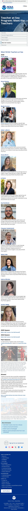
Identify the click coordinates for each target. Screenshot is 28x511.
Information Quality (19, 503)
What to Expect (5, 40)
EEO (10, 503)
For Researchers (4, 473)
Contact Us (3, 478)
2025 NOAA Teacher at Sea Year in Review (12, 425)
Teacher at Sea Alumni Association (10, 379)
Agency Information (5, 454)
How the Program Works (7, 35)
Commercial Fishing (6, 468)
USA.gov (22, 504)
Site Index (4, 461)
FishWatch (4, 459)
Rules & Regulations (6, 464)
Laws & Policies (5, 458)
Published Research (6, 475)
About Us (4, 456)
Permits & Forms (6, 466)
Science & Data (5, 476)
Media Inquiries (5, 482)
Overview (4, 33)
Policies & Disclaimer (8, 504)
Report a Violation (6, 483)
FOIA (14, 503)
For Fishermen (4, 463)
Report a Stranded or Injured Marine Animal (12, 485)
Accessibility (6, 503)
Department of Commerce (13, 506)
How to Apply (5, 37)
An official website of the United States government (14, 1)
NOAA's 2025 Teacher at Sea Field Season (10, 332)
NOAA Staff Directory (7, 487)
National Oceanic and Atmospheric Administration (13, 507)
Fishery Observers (6, 471)
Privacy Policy (16, 504)
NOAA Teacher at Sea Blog (9, 428)
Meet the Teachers (6, 42)
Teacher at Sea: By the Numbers (10, 426)
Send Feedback (6, 491)
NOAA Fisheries (14, 509)
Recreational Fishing (6, 470)
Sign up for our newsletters (16, 443)
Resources (4, 45)
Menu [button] (25, 6)
